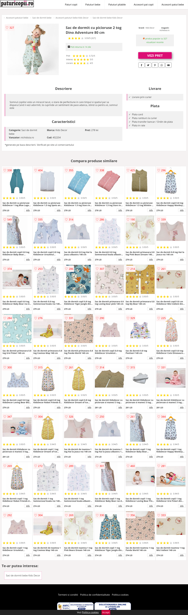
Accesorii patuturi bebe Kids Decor (72, 17)
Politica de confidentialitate (95, 594)
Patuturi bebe (92, 4)
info (28, 210)
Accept (106, 612)
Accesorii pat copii (143, 4)
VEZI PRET (155, 55)
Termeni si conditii (68, 594)
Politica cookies (120, 594)
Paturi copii (71, 4)
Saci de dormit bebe (41, 17)
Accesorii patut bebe (173, 4)
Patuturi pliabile (117, 4)
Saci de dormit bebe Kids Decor (108, 17)
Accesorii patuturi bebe (17, 17)
